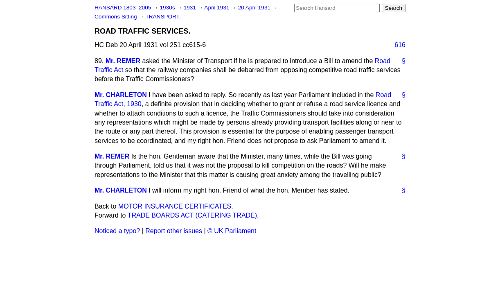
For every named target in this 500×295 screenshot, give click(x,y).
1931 (191, 8)
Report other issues (173, 230)
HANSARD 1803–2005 (123, 8)
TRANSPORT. (162, 17)
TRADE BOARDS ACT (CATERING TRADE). (193, 215)
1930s (168, 8)
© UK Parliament (231, 230)
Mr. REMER (123, 60)
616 (399, 44)
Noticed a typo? (117, 230)
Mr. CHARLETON (121, 94)
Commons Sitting (116, 17)
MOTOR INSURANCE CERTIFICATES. (175, 206)
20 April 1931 (255, 8)
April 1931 (217, 8)
